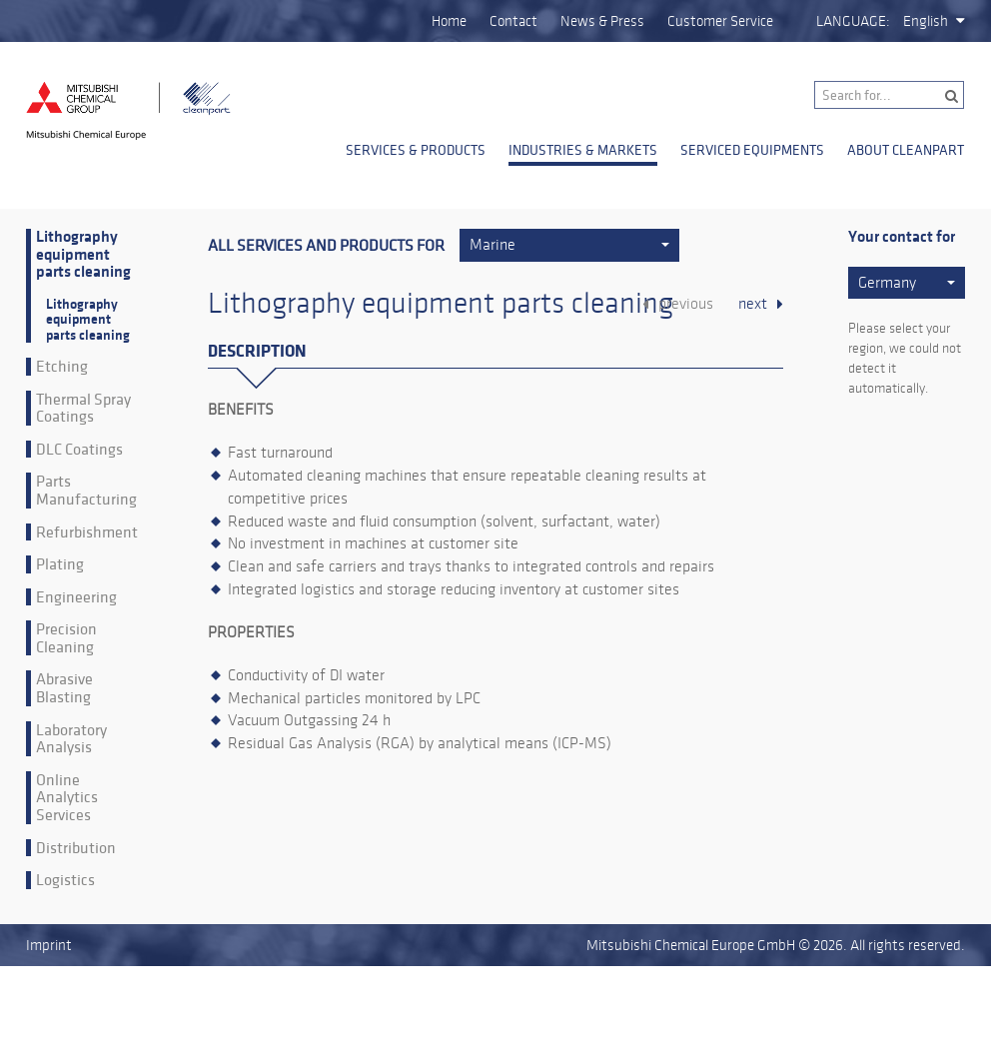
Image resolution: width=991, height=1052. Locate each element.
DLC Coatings (79, 450)
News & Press (602, 21)
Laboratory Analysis (71, 738)
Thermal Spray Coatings (83, 408)
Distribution (76, 848)
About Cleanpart (905, 150)
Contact (513, 21)
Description (257, 351)
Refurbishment (87, 532)
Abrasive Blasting (64, 687)
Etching (62, 367)
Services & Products (416, 150)
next (752, 304)
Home (449, 21)
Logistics (65, 880)
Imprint (49, 945)
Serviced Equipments (752, 150)
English (925, 21)
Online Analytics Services (67, 797)
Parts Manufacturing (86, 490)
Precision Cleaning (66, 637)
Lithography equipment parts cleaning (83, 255)
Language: (853, 21)
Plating (60, 564)
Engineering (76, 597)
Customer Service (720, 21)
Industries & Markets (582, 150)
